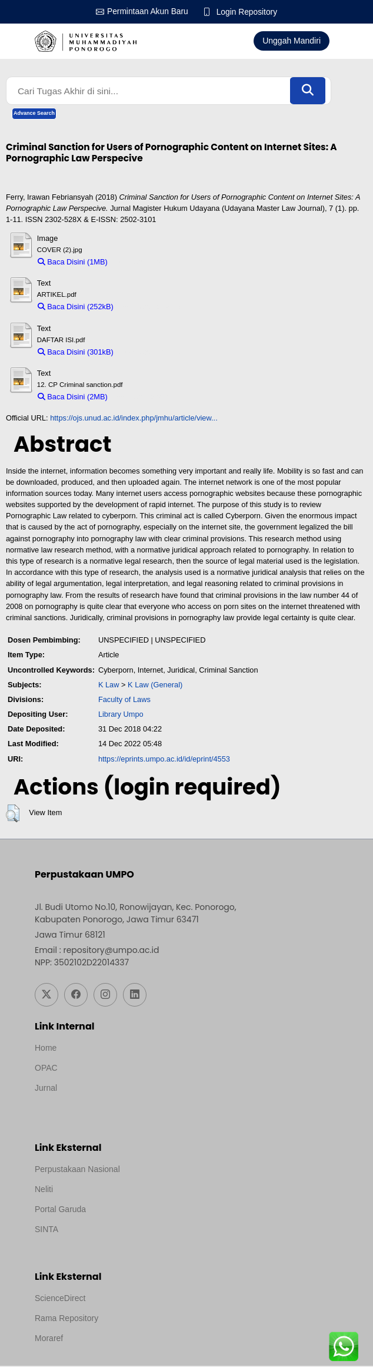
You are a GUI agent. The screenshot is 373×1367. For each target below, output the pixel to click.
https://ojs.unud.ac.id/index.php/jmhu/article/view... (134, 419)
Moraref (49, 1339)
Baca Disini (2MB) (73, 397)
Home (45, 1049)
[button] (12, 814)
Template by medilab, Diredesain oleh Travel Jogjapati (133, 1105)
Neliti (44, 1190)
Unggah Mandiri (291, 40)
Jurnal (46, 1089)
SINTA (46, 1230)
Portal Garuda (60, 1210)
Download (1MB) (141, 263)
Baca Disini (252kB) (76, 307)
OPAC (46, 1069)
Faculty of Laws (124, 700)
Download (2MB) (141, 397)
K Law (108, 685)
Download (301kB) (150, 352)
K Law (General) (155, 685)
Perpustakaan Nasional (77, 1170)
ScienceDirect (60, 1299)
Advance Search (34, 114)
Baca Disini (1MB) (73, 263)
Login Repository (247, 11)
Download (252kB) (150, 307)
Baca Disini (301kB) (76, 352)
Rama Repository (66, 1319)
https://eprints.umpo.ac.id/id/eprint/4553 (164, 759)
